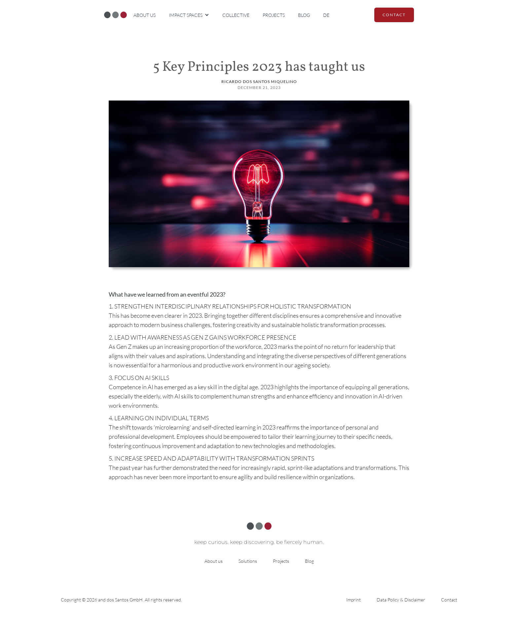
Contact (449, 599)
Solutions (248, 561)
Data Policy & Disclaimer (401, 599)
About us (144, 15)
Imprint (353, 599)
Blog (304, 15)
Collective (235, 15)
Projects (274, 15)
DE (326, 15)
